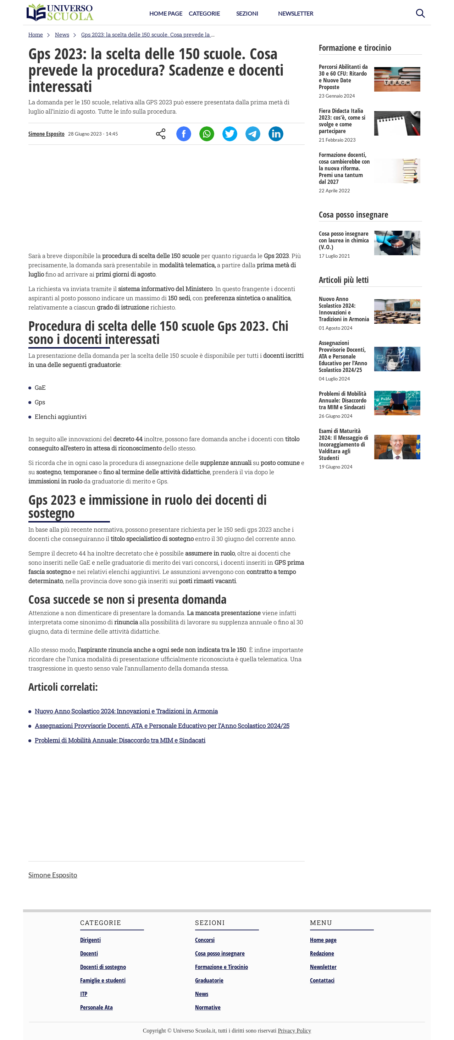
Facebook (183, 133)
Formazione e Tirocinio (221, 967)
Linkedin (275, 133)
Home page (323, 940)
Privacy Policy (294, 1031)
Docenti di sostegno (103, 967)
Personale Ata (96, 1007)
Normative (208, 1007)
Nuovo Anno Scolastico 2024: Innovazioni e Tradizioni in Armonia (126, 711)
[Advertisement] (166, 200)
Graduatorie (209, 980)
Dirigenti (90, 940)
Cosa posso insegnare (220, 953)
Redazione (322, 953)
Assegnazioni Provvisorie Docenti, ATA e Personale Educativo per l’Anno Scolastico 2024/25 (162, 726)
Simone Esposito (46, 134)
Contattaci (322, 980)
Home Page (165, 13)
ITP (83, 994)
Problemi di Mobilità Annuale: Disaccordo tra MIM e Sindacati (120, 740)
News (201, 994)
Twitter (229, 133)
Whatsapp (206, 133)
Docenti (89, 953)
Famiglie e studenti (103, 980)
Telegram (252, 133)
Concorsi (205, 940)
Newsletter (295, 13)
